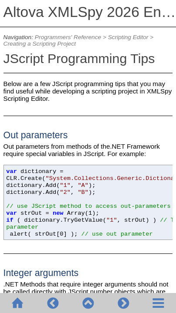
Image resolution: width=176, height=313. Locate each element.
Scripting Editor (128, 37)
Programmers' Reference (68, 37)
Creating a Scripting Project (39, 43)
